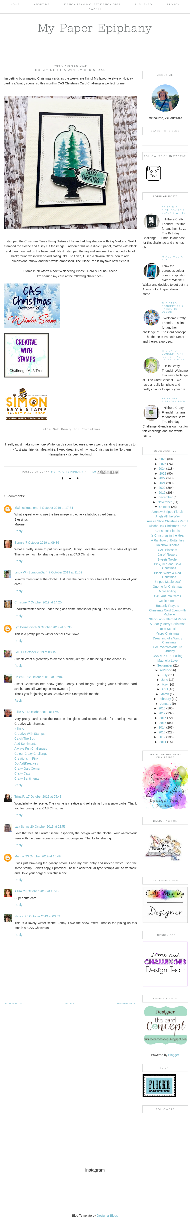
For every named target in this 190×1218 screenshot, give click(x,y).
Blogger (173, 1055)
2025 (162, 464)
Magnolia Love (167, 660)
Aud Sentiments (25, 743)
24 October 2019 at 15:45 (41, 891)
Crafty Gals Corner (27, 768)
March (164, 694)
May (165, 684)
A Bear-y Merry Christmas (167, 624)
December (165, 497)
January (165, 703)
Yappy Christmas (167, 633)
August (165, 670)
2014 (161, 727)
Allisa (18, 891)
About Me (42, 4)
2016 (162, 718)
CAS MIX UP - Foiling (167, 656)
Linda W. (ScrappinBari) (30, 572)
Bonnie (19, 542)
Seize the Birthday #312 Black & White (174, 210)
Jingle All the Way (167, 516)
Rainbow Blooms (167, 545)
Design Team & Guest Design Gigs (92, 4)
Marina (19, 856)
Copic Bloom (167, 601)
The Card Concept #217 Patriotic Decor (173, 307)
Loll (16, 652)
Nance (18, 916)
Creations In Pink (26, 758)
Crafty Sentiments (26, 778)
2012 (161, 737)
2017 (161, 713)
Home (15, 4)
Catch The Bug (24, 738)
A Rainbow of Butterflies (167, 540)
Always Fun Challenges (30, 748)
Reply (18, 531)
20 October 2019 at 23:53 (48, 826)
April (165, 689)
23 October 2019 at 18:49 (43, 856)
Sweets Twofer (167, 559)
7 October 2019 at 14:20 (45, 602)
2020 (161, 487)
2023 (162, 473)
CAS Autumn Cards (167, 596)
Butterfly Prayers (167, 605)
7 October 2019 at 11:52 (65, 572)
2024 (161, 468)
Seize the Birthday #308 (173, 400)
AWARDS (95, 9)
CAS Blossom (167, 550)
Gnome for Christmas (167, 586)
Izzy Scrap (21, 826)
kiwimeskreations (26, 507)
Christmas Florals (167, 531)
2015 (162, 723)
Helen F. (20, 677)
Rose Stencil (167, 629)
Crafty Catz (22, 773)
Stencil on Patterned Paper (167, 619)
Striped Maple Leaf (167, 581)
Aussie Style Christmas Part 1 (167, 521)
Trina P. (19, 796)
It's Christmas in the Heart (168, 535)
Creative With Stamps (29, 733)
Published (143, 4)
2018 (161, 708)
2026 (162, 459)
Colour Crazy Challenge (31, 753)
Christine (20, 602)
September (164, 665)
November (165, 502)
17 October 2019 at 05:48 (44, 796)
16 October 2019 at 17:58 (42, 712)
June (164, 679)
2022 (161, 478)
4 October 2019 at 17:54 (56, 507)
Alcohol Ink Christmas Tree (167, 526)
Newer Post (127, 1003)
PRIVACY (173, 4)
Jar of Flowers (167, 554)
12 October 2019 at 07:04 (44, 677)
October (164, 507)
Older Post (13, 1003)
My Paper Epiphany (95, 28)
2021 (161, 483)
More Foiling (167, 591)
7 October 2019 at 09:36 (42, 542)
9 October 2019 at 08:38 (55, 627)
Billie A (19, 712)
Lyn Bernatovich (25, 627)
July (165, 675)
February (164, 699)
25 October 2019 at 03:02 (42, 916)
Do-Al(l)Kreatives (26, 763)
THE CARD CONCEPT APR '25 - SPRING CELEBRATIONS (173, 355)
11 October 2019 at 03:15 (38, 652)
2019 (161, 492)
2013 (161, 732)
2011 (162, 742)
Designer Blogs (107, 1215)
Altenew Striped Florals (168, 511)
